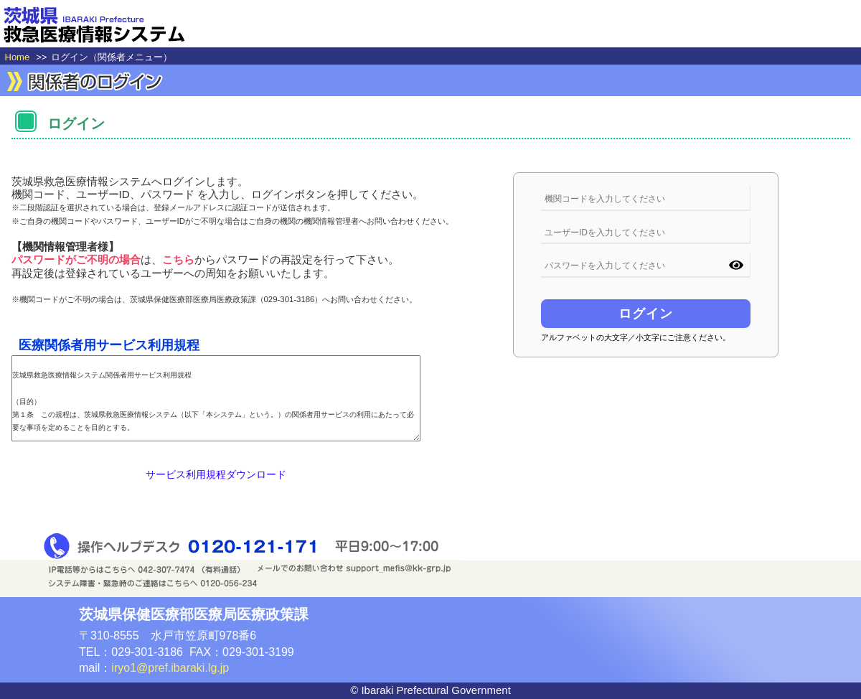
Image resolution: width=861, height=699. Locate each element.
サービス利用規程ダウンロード (216, 474)
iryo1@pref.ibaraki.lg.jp (170, 668)
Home (17, 57)
